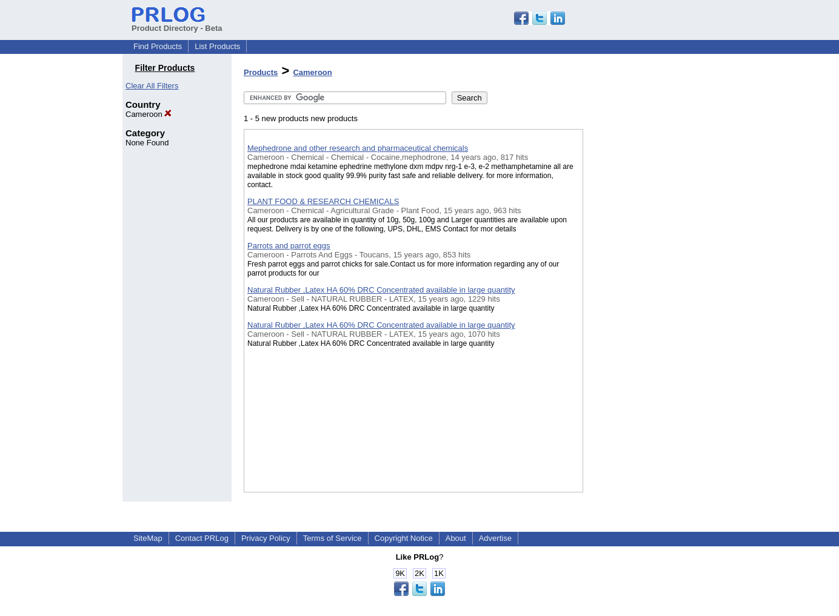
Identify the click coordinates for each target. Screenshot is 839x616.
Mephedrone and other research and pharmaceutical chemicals (357, 148)
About (456, 538)
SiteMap (147, 538)
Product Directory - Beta (177, 24)
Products (261, 72)
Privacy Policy (265, 538)
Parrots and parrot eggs (288, 245)
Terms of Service (332, 538)
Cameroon (148, 114)
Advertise (495, 538)
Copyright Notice (404, 538)
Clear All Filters (151, 85)
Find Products (157, 46)
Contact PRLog (202, 538)
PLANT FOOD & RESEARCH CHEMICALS (323, 201)
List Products (217, 46)
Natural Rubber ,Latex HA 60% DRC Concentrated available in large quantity (381, 289)
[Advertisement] (643, 314)
